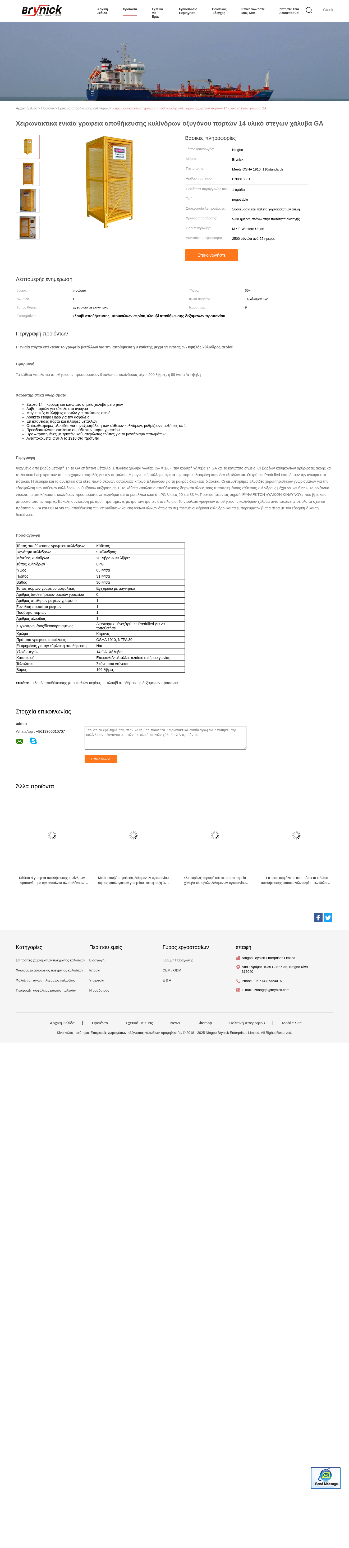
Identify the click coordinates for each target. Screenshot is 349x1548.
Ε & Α (167, 980)
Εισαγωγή (96, 960)
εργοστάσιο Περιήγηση (188, 11)
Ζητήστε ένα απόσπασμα (289, 11)
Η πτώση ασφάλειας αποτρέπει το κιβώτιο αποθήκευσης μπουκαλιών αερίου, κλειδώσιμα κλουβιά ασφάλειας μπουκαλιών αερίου (296, 883)
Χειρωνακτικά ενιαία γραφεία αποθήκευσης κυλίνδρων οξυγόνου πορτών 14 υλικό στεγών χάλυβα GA (189, 108)
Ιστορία (94, 970)
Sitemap (205, 1023)
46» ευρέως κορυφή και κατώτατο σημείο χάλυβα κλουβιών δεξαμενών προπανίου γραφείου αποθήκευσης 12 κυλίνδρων (215, 883)
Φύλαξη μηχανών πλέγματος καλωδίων (45, 980)
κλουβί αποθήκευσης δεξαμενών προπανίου (143, 683)
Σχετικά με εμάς (157, 13)
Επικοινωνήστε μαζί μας (253, 11)
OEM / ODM (172, 970)
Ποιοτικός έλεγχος (219, 11)
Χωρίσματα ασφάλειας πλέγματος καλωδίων (49, 970)
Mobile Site (292, 1023)
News (175, 1023)
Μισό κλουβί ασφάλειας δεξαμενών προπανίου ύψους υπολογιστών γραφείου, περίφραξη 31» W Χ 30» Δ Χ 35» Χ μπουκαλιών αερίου (133, 883)
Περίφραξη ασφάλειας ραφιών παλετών (46, 990)
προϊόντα (130, 9)
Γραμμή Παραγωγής (178, 960)
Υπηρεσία (96, 980)
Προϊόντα (100, 1023)
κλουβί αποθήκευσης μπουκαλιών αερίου (66, 683)
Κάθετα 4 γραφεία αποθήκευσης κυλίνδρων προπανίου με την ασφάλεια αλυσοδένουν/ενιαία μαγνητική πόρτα (52, 883)
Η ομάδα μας (99, 990)
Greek (328, 10)
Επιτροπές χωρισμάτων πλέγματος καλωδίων (50, 960)
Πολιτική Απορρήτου (247, 1023)
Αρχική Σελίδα (62, 1023)
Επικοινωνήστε (212, 255)
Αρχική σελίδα (102, 11)
